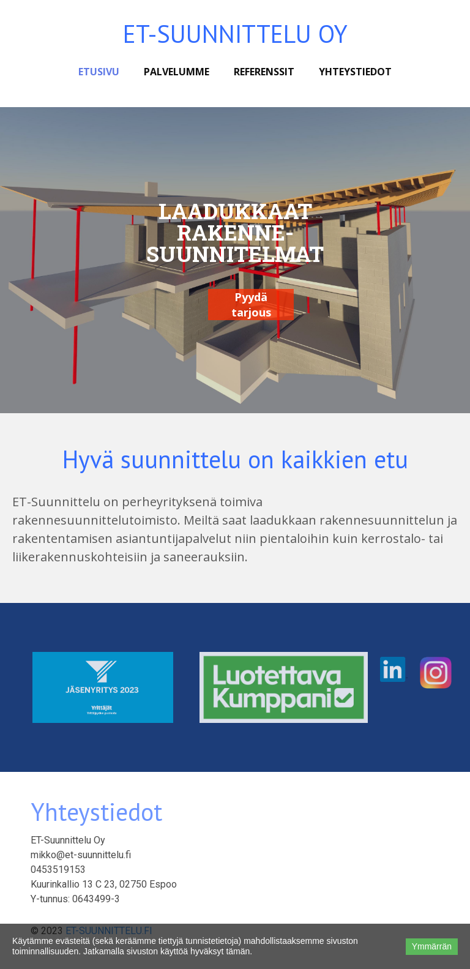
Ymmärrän (432, 946)
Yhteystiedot (355, 71)
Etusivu (98, 71)
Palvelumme (176, 71)
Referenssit (264, 71)
